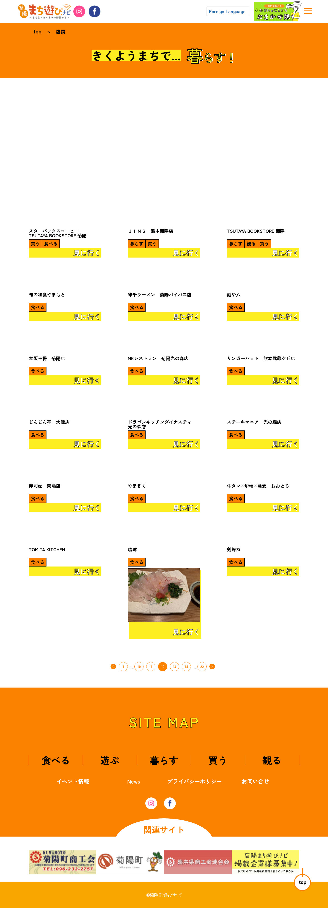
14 (186, 666)
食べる (55, 760)
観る (272, 760)
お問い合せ (255, 781)
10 (139, 666)
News (133, 781)
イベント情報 (72, 781)
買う (218, 760)
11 (150, 666)
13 (174, 666)
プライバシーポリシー (194, 781)
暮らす (164, 760)
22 (202, 666)
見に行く (87, 253)
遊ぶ (109, 760)
